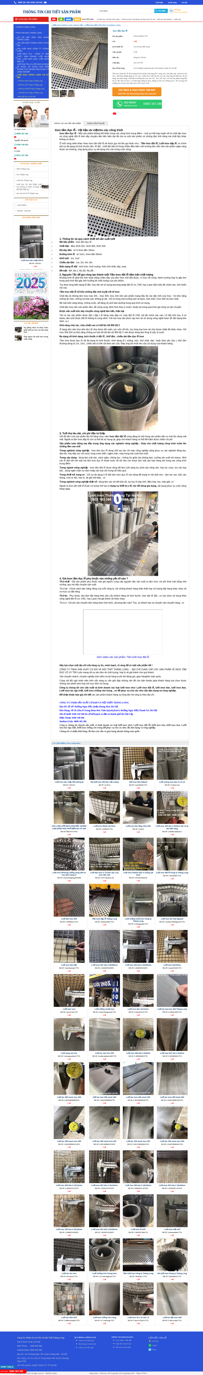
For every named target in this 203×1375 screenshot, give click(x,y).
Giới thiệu (159, 3)
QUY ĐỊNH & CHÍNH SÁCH (85, 1337)
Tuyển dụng (172, 3)
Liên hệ (184, 3)
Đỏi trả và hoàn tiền (123, 1347)
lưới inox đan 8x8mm (167, 19)
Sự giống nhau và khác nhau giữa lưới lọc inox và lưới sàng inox (36, 330)
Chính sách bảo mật (86, 1347)
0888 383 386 (24, 2)
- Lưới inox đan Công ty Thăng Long (29, 81)
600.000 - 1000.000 (23, 211)
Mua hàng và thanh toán (87, 1344)
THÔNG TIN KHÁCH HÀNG (122, 1337)
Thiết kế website (51, 1373)
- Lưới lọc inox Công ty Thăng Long (29, 85)
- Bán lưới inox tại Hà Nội (26, 97)
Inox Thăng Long (22, 175)
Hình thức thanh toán (123, 1344)
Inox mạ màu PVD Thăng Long (27, 193)
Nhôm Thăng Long (22, 169)
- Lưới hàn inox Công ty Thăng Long (29, 93)
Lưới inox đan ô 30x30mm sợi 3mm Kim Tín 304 (141, 19)
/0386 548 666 (36, 2)
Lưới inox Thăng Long (24, 180)
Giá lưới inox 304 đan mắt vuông (111, 19)
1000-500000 (21, 205)
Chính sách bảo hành (86, 1340)
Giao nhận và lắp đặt (123, 1340)
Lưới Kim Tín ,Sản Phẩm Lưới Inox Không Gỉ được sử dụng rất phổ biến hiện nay (29, 186)
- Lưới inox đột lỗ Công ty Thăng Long (30, 89)
